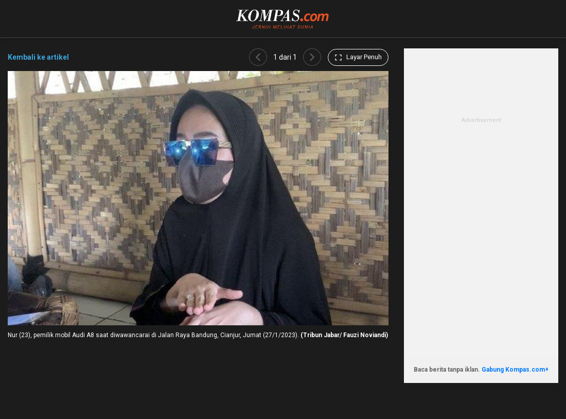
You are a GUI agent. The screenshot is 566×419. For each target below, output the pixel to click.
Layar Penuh (358, 57)
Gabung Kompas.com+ (515, 369)
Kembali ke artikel (38, 57)
